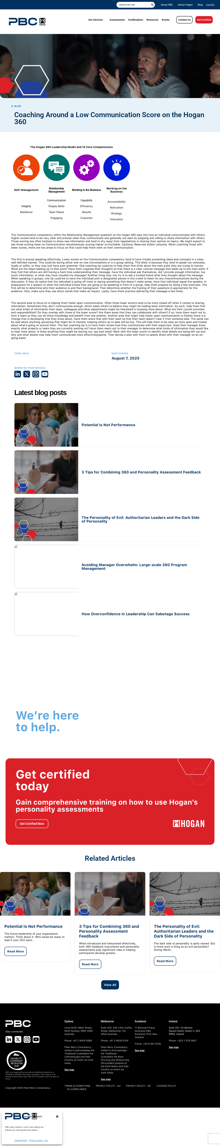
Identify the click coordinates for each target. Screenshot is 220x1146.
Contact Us (184, 19)
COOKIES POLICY (166, 1085)
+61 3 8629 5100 (118, 1040)
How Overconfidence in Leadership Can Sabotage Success (135, 614)
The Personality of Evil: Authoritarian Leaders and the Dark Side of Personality (140, 519)
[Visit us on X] (18, 1039)
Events (165, 19)
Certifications (135, 19)
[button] (57, 1116)
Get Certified (204, 19)
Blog (200, 4)
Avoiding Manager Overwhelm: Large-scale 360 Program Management (134, 567)
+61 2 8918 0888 (82, 1040)
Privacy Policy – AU (38, 1140)
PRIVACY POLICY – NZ (138, 1085)
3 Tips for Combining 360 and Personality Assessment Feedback (141, 472)
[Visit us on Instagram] (27, 1039)
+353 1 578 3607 (187, 1040)
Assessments (117, 19)
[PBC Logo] (27, 21)
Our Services (95, 19)
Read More (15, 951)
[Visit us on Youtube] (36, 1039)
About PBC (167, 4)
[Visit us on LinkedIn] (9, 1039)
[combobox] (133, 5)
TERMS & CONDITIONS (77, 1085)
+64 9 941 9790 (152, 1043)
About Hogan (185, 4)
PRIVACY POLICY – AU (108, 1085)
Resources (152, 19)
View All (110, 985)
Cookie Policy (21, 1140)
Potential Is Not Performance (108, 425)
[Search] (153, 5)
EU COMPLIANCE (76, 1089)
